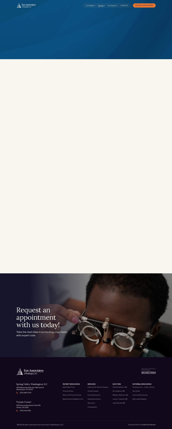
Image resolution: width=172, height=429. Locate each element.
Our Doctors (112, 6)
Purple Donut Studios (148, 424)
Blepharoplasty (33, 181)
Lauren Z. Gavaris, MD (120, 399)
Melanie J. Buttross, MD (120, 395)
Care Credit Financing (140, 395)
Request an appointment (144, 5)
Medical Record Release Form (73, 399)
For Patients (90, 6)
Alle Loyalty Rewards (139, 399)
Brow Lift (76, 181)
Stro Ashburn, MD (119, 391)
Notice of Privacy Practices (72, 395)
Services (101, 6)
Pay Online (136, 391)
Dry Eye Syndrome (82, 147)
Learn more (30, 128)
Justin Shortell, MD (119, 403)
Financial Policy (68, 391)
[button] (92, 5)
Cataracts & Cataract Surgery (84, 113)
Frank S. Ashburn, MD (120, 387)
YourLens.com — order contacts (144, 387)
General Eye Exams (35, 111)
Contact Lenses (127, 147)
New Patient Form (69, 387)
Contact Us (124, 5)
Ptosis (121, 181)
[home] (26, 5)
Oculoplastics (32, 147)
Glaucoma (124, 111)
